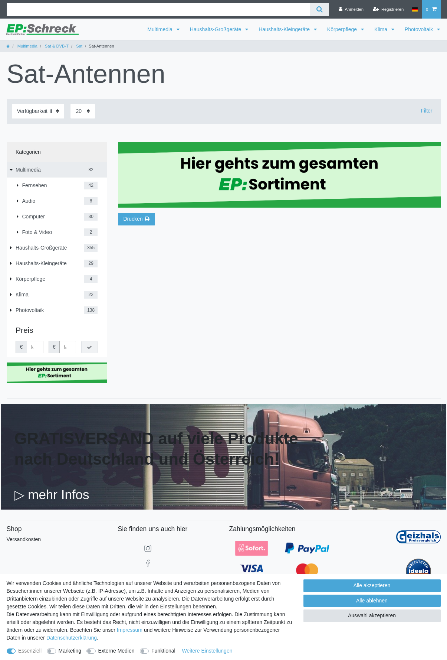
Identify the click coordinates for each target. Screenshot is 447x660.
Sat (78, 46)
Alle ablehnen (372, 601)
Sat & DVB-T (56, 46)
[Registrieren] (388, 9)
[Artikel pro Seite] (82, 111)
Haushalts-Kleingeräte (285, 29)
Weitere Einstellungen (207, 651)
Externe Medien (116, 651)
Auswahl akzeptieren (372, 615)
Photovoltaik (419, 29)
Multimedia (160, 29)
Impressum (129, 630)
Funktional (163, 651)
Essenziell (30, 651)
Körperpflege (342, 29)
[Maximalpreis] (67, 347)
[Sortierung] (38, 111)
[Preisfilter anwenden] (89, 347)
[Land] (414, 9)
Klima (381, 29)
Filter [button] (426, 111)
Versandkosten (24, 539)
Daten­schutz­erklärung (71, 638)
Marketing (70, 651)
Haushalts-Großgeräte (216, 29)
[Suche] (319, 9)
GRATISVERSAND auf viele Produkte (156, 438)
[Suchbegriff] (158, 9)
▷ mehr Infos (51, 494)
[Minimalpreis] (35, 347)
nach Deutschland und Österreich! (147, 459)
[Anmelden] (351, 9)
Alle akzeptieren (372, 585)
